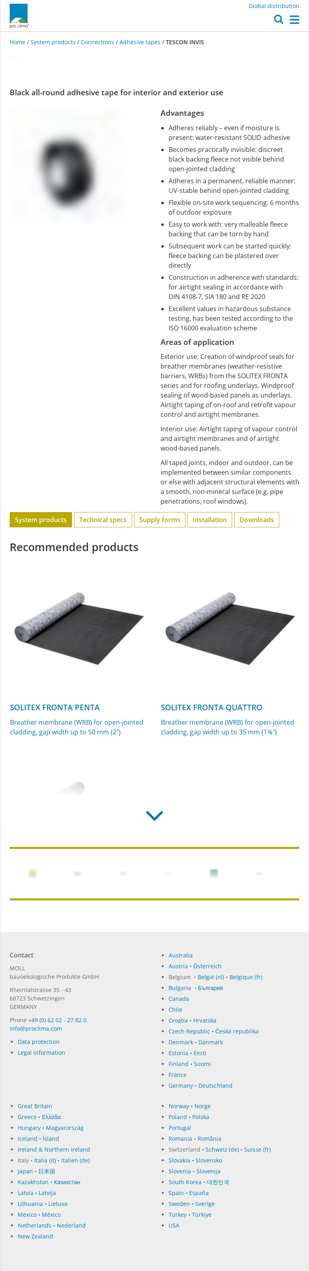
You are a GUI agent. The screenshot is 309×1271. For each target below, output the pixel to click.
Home (18, 42)
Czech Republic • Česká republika (214, 1031)
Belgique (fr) (245, 977)
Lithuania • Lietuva (43, 1203)
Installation (210, 519)
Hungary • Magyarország (51, 1128)
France (178, 1074)
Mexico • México (39, 1214)
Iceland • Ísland (38, 1138)
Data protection (39, 1042)
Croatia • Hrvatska (192, 1020)
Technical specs (103, 519)
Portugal (180, 1128)
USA (174, 1225)
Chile (175, 1009)
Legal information (41, 1052)
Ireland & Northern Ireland (54, 1149)
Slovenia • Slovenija (194, 1171)
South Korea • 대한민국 (199, 1182)
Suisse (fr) (257, 1149)
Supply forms (159, 519)
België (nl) (211, 977)
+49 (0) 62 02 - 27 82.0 (57, 1020)
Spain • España (189, 1193)
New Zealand (35, 1236)
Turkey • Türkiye (190, 1214)
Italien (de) (75, 1160)
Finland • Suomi (190, 1064)
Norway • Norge (190, 1106)
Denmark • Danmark (196, 1042)
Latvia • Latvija (37, 1193)
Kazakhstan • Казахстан (49, 1182)
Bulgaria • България (196, 988)
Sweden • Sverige (192, 1203)
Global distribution (274, 6)
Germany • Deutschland (201, 1085)
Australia (181, 955)
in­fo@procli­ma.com (36, 1028)
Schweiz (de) (222, 1149)
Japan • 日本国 (36, 1171)
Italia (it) (45, 1160)
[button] (279, 21)
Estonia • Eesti (187, 1053)
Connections (97, 42)
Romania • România (195, 1138)
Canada (179, 998)
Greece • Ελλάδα (39, 1117)
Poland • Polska (189, 1117)
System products (53, 42)
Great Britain (35, 1106)
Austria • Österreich (195, 966)
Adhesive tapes (140, 42)
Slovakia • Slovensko (195, 1160)
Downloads (256, 519)
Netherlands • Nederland (52, 1225)
